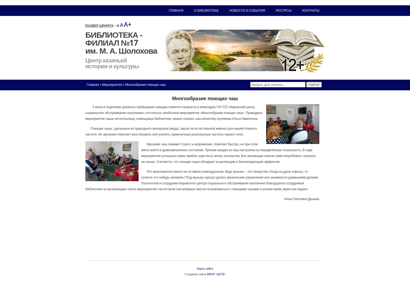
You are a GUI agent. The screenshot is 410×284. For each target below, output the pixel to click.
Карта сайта (205, 268)
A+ (127, 24)
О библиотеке (206, 10)
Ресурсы (283, 10)
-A (117, 25)
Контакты (310, 10)
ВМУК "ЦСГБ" (216, 274)
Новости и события (247, 10)
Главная (93, 85)
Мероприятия (112, 85)
